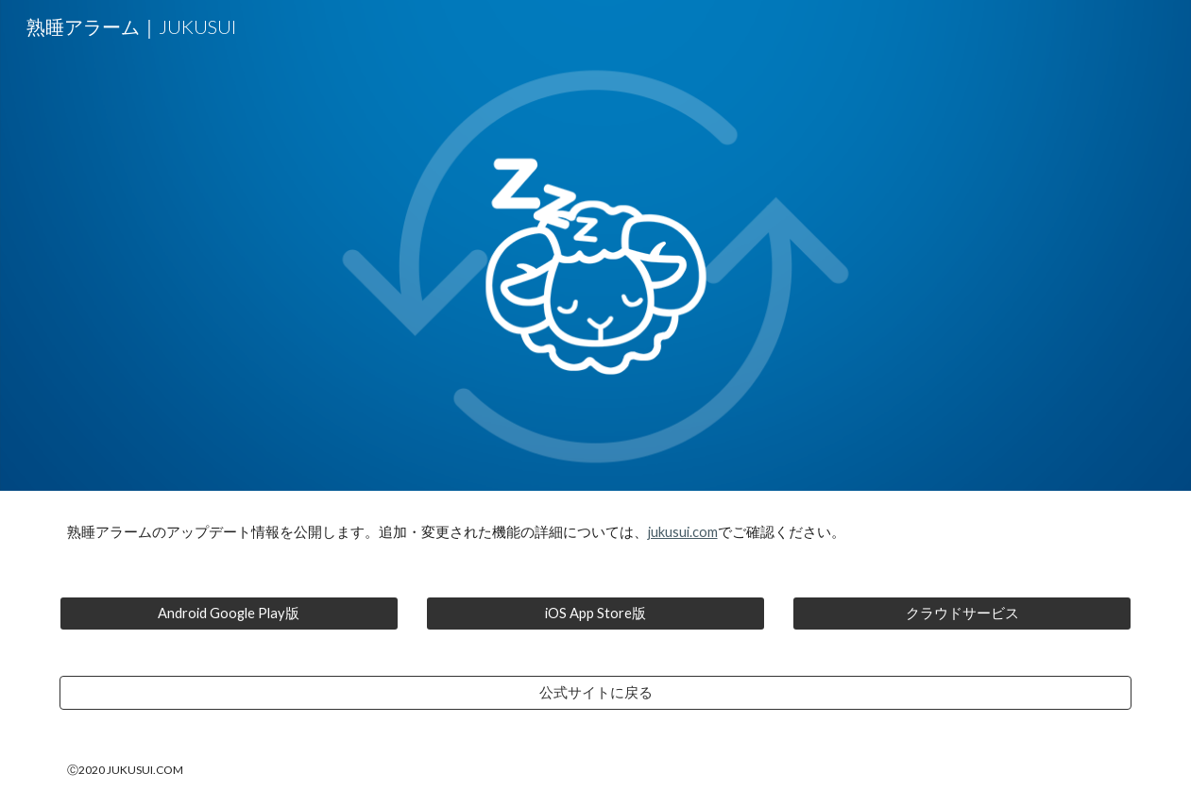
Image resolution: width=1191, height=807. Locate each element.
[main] (596, 532)
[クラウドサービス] (962, 613)
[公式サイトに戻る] (595, 692)
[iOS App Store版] (595, 613)
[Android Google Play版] (229, 613)
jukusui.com (683, 532)
